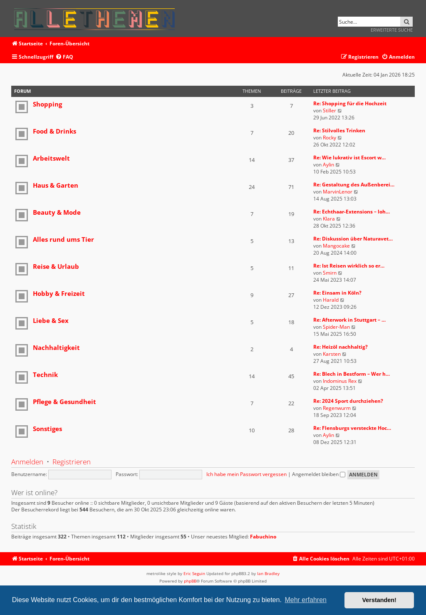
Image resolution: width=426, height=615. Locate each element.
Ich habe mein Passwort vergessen (246, 474)
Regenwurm (337, 408)
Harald (331, 299)
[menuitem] (64, 57)
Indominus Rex (340, 380)
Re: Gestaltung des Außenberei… (353, 184)
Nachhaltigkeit (56, 347)
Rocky (329, 137)
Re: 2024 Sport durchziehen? (348, 400)
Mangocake (336, 245)
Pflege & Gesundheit (64, 401)
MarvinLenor (337, 191)
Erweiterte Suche (392, 30)
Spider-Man (336, 326)
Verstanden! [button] (379, 600)
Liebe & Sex (51, 320)
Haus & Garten (55, 185)
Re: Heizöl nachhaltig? (340, 346)
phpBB (190, 581)
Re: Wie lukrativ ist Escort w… (349, 157)
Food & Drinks (54, 131)
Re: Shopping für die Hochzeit (349, 103)
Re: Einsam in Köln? (337, 292)
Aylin (328, 164)
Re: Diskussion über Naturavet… (353, 238)
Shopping (47, 104)
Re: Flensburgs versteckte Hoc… (352, 427)
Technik (45, 374)
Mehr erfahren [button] (306, 599)
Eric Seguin (194, 573)
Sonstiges (47, 428)
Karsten (332, 353)
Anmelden (27, 461)
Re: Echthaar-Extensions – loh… (351, 211)
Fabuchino (263, 536)
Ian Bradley (268, 573)
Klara (329, 218)
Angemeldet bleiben (318, 474)
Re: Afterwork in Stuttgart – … (349, 319)
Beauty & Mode (57, 212)
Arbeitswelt (51, 158)
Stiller (329, 110)
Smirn (330, 272)
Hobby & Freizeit (59, 293)
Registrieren (71, 461)
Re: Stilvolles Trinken (339, 130)
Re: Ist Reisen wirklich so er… (348, 265)
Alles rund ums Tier (63, 239)
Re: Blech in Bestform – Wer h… (351, 373)
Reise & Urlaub (56, 266)
